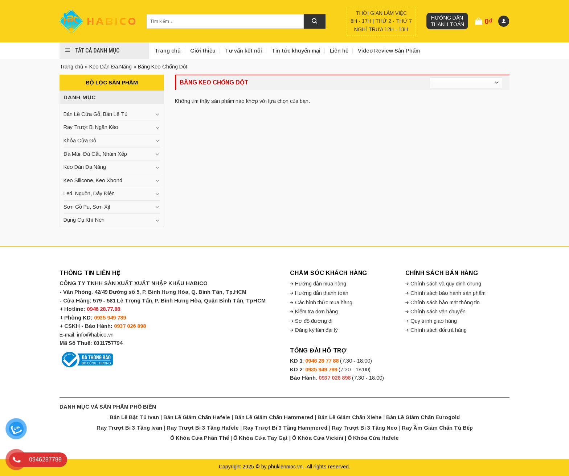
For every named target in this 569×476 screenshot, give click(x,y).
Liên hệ (339, 50)
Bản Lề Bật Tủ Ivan (134, 417)
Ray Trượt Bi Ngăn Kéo (91, 127)
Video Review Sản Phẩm (389, 50)
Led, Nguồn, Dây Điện (89, 193)
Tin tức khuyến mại (295, 50)
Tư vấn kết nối (243, 50)
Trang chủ (168, 50)
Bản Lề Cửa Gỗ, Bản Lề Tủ (95, 114)
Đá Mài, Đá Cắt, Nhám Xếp (95, 154)
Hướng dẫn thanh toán (447, 21)
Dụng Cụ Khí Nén (84, 220)
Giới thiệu (203, 50)
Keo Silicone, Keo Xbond (93, 180)
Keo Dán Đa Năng (110, 67)
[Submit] (315, 21)
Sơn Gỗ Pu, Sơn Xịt (87, 207)
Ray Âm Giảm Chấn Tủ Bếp (437, 428)
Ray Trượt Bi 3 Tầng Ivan (129, 428)
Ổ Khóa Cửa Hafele (373, 438)
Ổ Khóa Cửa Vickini (317, 438)
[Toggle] (157, 114)
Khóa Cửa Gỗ (80, 140)
